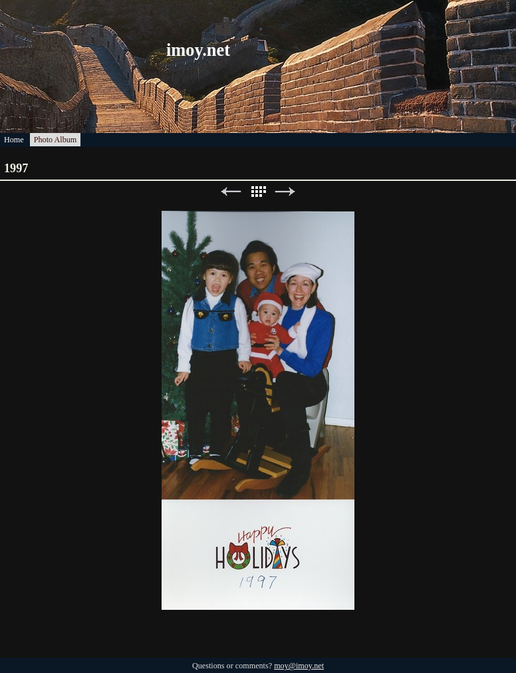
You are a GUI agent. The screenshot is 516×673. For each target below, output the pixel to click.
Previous (230, 192)
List (258, 192)
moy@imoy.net (299, 665)
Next (285, 192)
